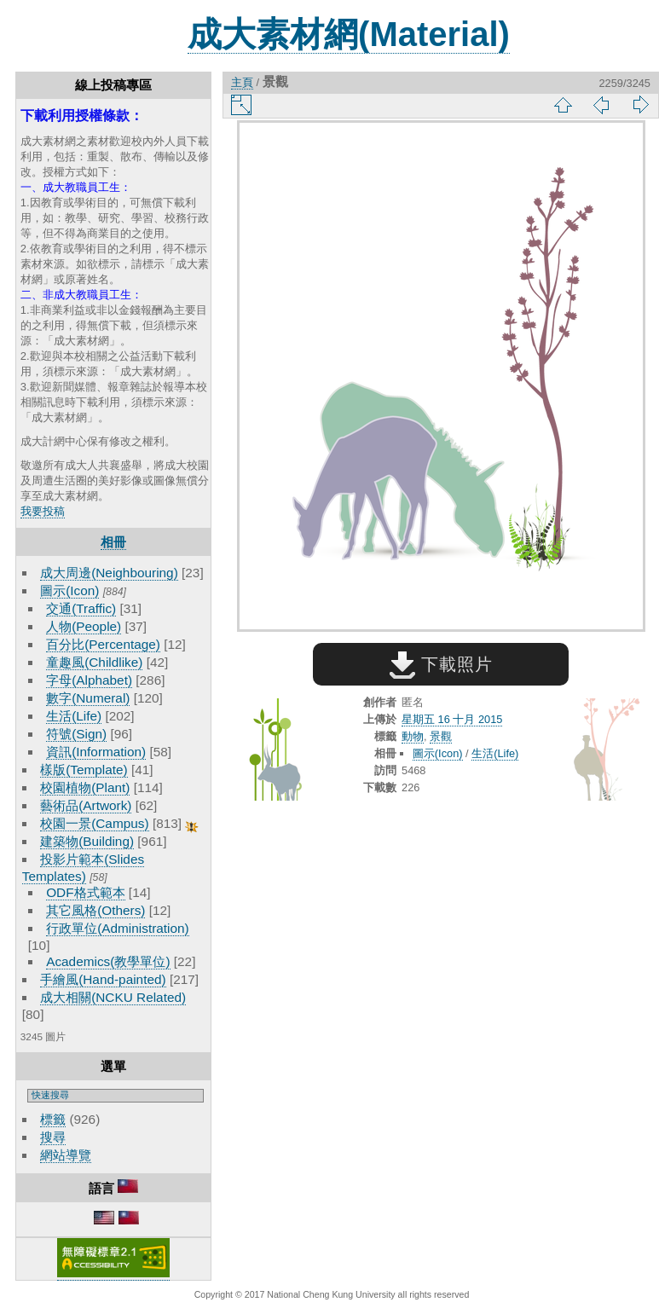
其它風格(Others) (95, 910)
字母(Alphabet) (89, 680)
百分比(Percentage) (103, 644)
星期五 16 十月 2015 (452, 719)
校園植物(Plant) (85, 787)
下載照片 (441, 664)
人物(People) (83, 626)
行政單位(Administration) (117, 928)
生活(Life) (73, 716)
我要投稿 (42, 511)
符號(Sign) (76, 733)
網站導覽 (65, 1155)
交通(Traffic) (81, 608)
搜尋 (53, 1137)
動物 (413, 736)
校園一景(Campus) (94, 823)
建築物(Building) (87, 841)
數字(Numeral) (88, 698)
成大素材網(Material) (349, 34)
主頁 (242, 82)
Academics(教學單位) (108, 961)
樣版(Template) (84, 769)
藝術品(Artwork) (85, 805)
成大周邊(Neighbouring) (109, 572)
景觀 (441, 736)
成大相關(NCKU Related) (113, 997)
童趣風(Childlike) (94, 662)
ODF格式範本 (85, 892)
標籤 (53, 1119)
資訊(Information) (96, 751)
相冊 (113, 542)
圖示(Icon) (69, 590)
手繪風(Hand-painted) (102, 979)
